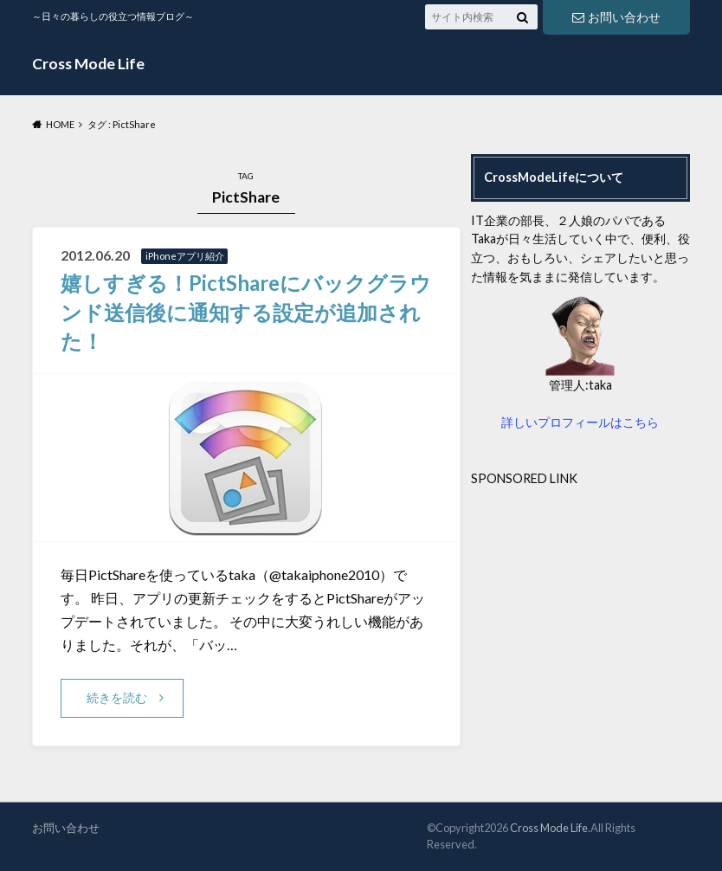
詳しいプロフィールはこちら (580, 422)
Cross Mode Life (88, 64)
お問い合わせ (616, 17)
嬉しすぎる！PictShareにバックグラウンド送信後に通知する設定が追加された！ (246, 311)
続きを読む (117, 697)
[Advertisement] (596, 596)
